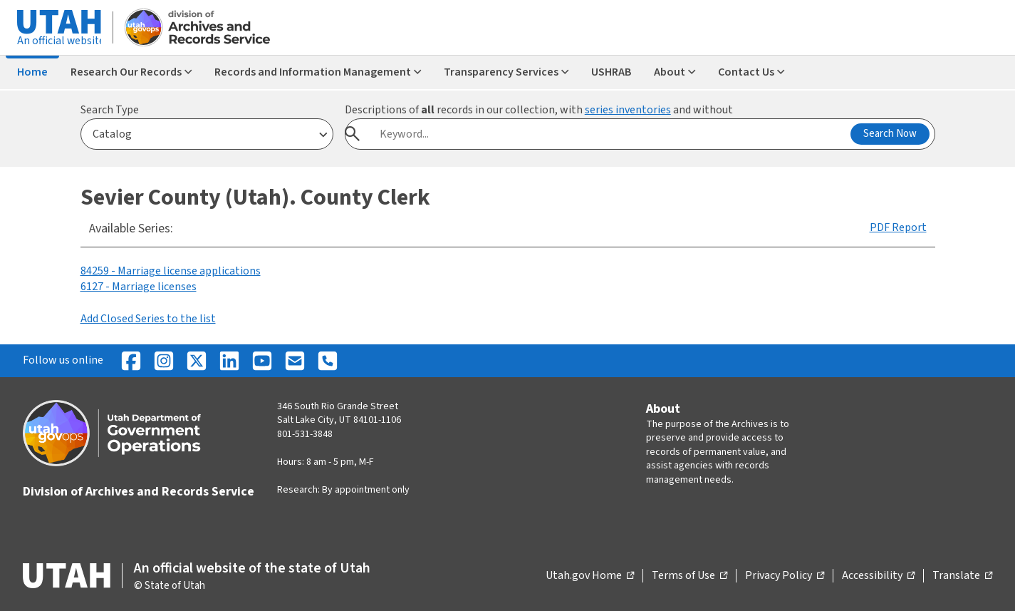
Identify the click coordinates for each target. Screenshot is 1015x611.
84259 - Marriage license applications (170, 271)
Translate (962, 576)
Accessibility (878, 576)
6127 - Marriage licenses (138, 286)
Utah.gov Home (590, 576)
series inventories (628, 110)
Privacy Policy (784, 576)
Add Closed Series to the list (148, 319)
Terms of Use (689, 576)
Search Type (109, 110)
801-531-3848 (305, 434)
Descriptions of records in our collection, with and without (539, 110)
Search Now (890, 133)
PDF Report (898, 227)
